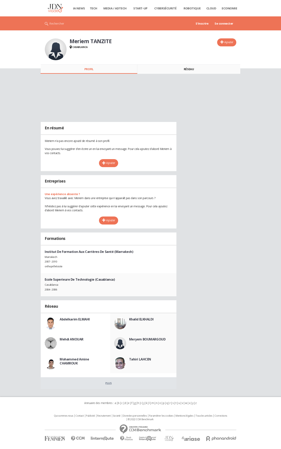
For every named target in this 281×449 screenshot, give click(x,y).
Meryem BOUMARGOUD (147, 339)
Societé (117, 415)
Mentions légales (184, 415)
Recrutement (104, 415)
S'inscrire (202, 23)
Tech (93, 8)
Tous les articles (204, 415)
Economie (229, 8)
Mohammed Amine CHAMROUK (74, 361)
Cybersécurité (165, 8)
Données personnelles (135, 415)
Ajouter (228, 42)
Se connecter (224, 23)
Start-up (140, 8)
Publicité (90, 415)
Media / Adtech (115, 8)
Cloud (211, 8)
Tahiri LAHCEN (140, 359)
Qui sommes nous (63, 415)
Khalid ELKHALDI (141, 319)
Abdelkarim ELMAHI (75, 319)
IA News (79, 8)
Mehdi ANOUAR (71, 339)
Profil (88, 69)
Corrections (221, 415)
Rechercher (56, 23)
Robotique (192, 8)
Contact (79, 415)
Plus (108, 383)
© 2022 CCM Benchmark (140, 419)
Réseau (189, 69)
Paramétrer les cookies (161, 415)
